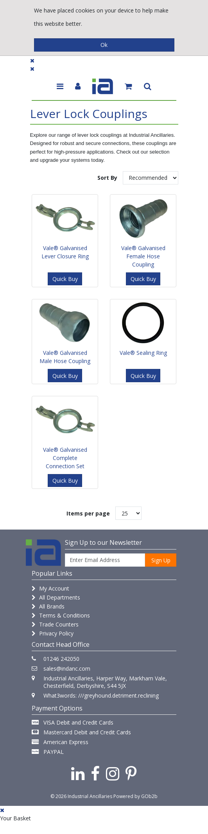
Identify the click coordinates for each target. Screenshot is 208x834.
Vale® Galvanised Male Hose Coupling (64, 357)
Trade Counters (55, 624)
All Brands (48, 606)
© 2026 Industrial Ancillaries (81, 796)
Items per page (88, 513)
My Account (50, 588)
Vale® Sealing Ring (143, 352)
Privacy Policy (53, 633)
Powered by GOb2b (135, 796)
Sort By (107, 177)
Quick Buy (65, 279)
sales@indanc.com (66, 668)
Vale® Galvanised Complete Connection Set (65, 458)
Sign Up (160, 560)
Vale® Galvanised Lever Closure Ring (65, 252)
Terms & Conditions (61, 615)
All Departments (56, 597)
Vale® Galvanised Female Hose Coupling (143, 256)
